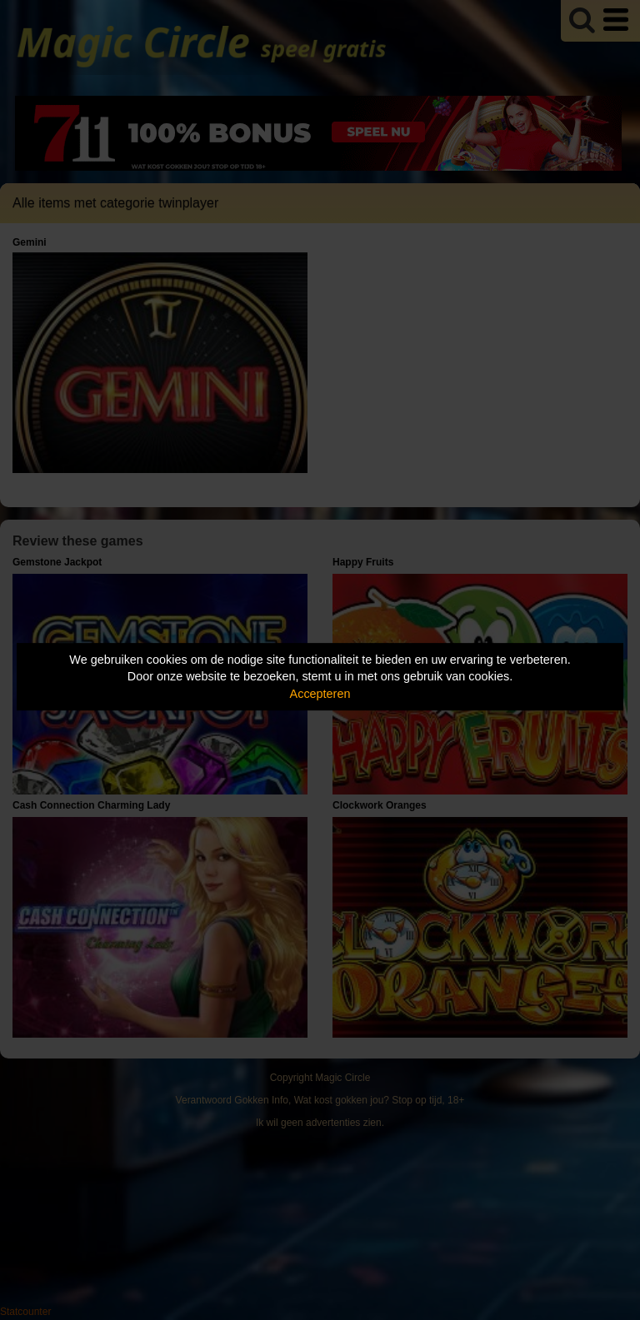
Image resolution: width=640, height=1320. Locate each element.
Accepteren (320, 693)
